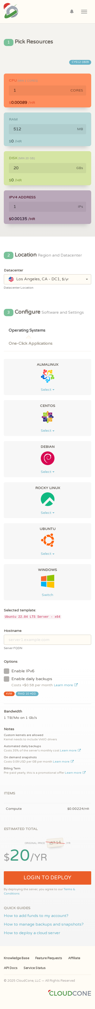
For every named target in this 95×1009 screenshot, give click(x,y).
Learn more (66, 685)
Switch (47, 595)
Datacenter (13, 270)
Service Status (35, 968)
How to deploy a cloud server (32, 932)
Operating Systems (27, 330)
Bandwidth (13, 711)
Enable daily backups (41, 681)
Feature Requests (48, 958)
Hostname (13, 631)
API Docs (10, 968)
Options (10, 661)
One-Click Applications (30, 343)
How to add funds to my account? (36, 915)
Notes (9, 729)
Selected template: (20, 610)
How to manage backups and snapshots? (44, 924)
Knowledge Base (16, 958)
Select (47, 389)
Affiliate (74, 958)
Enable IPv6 (19, 671)
